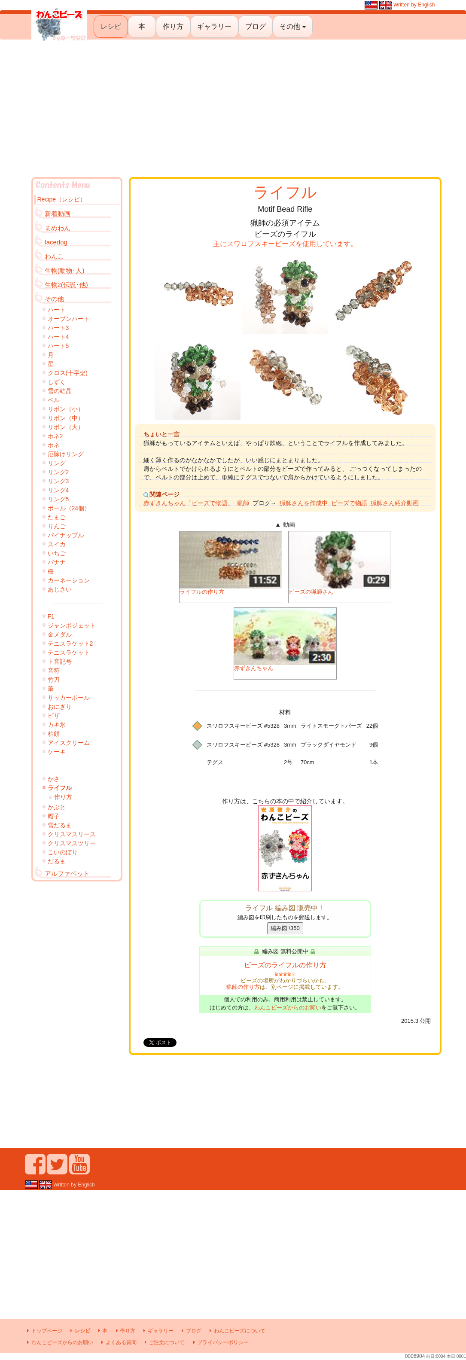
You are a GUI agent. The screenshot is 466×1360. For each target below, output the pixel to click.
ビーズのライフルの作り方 (285, 965)
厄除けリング (66, 454)
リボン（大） (66, 427)
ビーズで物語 (349, 503)
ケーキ (57, 751)
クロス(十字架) (68, 372)
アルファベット (67, 873)
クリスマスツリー (72, 843)
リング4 (58, 490)
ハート (57, 309)
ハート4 (58, 336)
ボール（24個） (69, 508)
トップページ (43, 1331)
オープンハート (69, 318)
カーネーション (69, 580)
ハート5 (58, 345)
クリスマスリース (72, 834)
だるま (57, 861)
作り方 (173, 26)
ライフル (60, 787)
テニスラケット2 (70, 643)
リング (57, 463)
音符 (54, 670)
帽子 (54, 816)
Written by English (400, 5)
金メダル (60, 634)
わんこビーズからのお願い (287, 1007)
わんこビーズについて (236, 1331)
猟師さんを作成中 (304, 503)
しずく (57, 381)
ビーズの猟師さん (340, 563)
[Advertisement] (233, 108)
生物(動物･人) (65, 270)
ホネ (54, 445)
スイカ (57, 544)
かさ (54, 778)
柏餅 (54, 733)
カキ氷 (57, 724)
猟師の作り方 (243, 987)
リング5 (58, 499)
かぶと (57, 807)
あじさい (60, 589)
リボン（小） (66, 409)
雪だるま (60, 825)
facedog (56, 242)
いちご (57, 553)
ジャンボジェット (72, 625)
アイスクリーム (69, 742)
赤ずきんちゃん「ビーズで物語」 (188, 503)
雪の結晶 (60, 390)
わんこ (54, 256)
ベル (54, 399)
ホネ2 (55, 436)
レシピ (111, 26)
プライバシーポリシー (220, 1342)
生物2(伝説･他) (66, 284)
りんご (57, 526)
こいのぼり (63, 852)
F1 (51, 616)
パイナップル (66, 535)
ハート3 (58, 327)
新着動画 (57, 213)
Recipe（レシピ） (61, 199)
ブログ (255, 26)
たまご (57, 517)
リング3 (58, 481)
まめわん (57, 228)
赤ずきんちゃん (285, 639)
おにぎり (60, 706)
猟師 (243, 503)
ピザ (54, 715)
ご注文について (163, 1342)
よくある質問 (117, 1342)
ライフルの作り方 (231, 563)
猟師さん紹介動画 (395, 503)
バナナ (57, 562)
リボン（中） (66, 418)
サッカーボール (69, 697)
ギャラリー (214, 26)
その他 (292, 26)
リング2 (58, 472)
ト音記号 (60, 661)
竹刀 (54, 679)
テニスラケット (69, 652)
